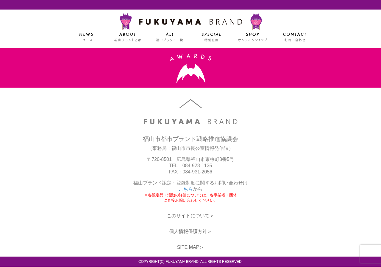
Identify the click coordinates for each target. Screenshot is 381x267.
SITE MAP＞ (190, 247)
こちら (186, 189)
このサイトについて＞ (190, 215)
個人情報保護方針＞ (190, 231)
